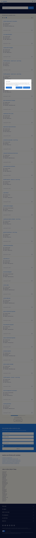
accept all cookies (27, 87)
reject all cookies (19, 87)
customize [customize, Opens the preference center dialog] (9, 87)
